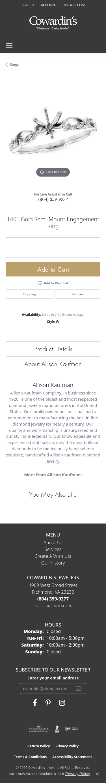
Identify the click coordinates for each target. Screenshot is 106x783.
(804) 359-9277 (53, 199)
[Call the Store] (53, 599)
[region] (53, 131)
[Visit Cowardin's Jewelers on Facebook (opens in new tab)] (35, 703)
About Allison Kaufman (53, 363)
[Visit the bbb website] (57, 729)
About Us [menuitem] (53, 542)
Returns (77, 294)
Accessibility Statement (72, 756)
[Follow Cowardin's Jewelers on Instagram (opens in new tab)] (62, 703)
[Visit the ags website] (38, 729)
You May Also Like (53, 494)
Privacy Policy (67, 746)
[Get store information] (53, 606)
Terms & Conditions (30, 756)
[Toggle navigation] (9, 45)
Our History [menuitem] (53, 563)
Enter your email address (53, 678)
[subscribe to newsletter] (78, 688)
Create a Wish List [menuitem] (53, 556)
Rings (14, 64)
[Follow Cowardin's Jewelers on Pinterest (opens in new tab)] (48, 703)
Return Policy (38, 746)
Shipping (29, 294)
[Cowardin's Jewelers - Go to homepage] (53, 23)
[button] (27, 5)
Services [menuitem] (53, 549)
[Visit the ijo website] (71, 729)
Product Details (53, 348)
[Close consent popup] (97, 774)
